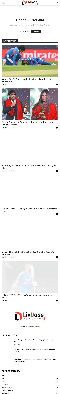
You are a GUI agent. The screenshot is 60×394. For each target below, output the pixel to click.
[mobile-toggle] (3, 2)
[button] (57, 2)
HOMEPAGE (36, 31)
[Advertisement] (30, 9)
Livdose (4, 84)
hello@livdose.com (34, 311)
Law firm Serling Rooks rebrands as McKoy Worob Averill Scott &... (35, 334)
